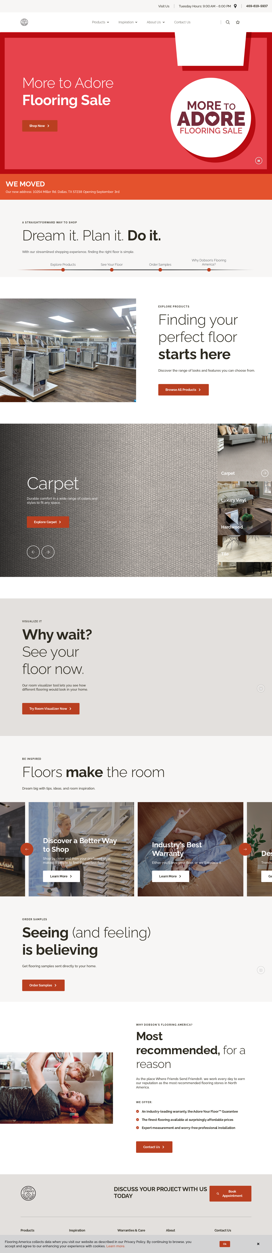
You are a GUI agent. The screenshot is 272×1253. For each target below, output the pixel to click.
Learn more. (115, 1246)
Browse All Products (183, 390)
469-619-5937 (257, 6)
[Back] (26, 849)
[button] (227, 22)
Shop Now (39, 126)
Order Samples (43, 985)
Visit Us (163, 6)
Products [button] (101, 22)
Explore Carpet (48, 522)
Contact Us (182, 22)
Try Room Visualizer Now (51, 709)
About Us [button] (156, 22)
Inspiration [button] (128, 22)
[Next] (245, 849)
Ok (225, 1244)
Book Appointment (229, 1194)
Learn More (61, 876)
